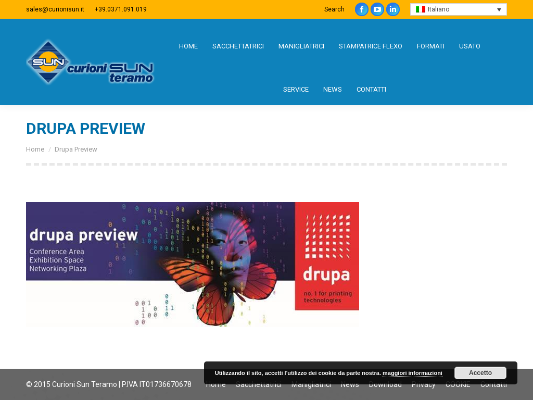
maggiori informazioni (412, 373)
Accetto (480, 373)
